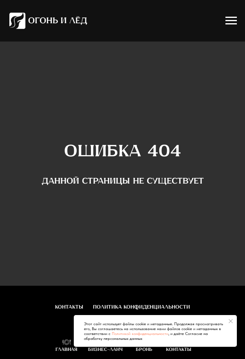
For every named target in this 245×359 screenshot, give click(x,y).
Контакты (69, 307)
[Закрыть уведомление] (231, 321)
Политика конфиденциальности (141, 307)
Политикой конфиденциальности (140, 333)
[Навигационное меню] (231, 21)
